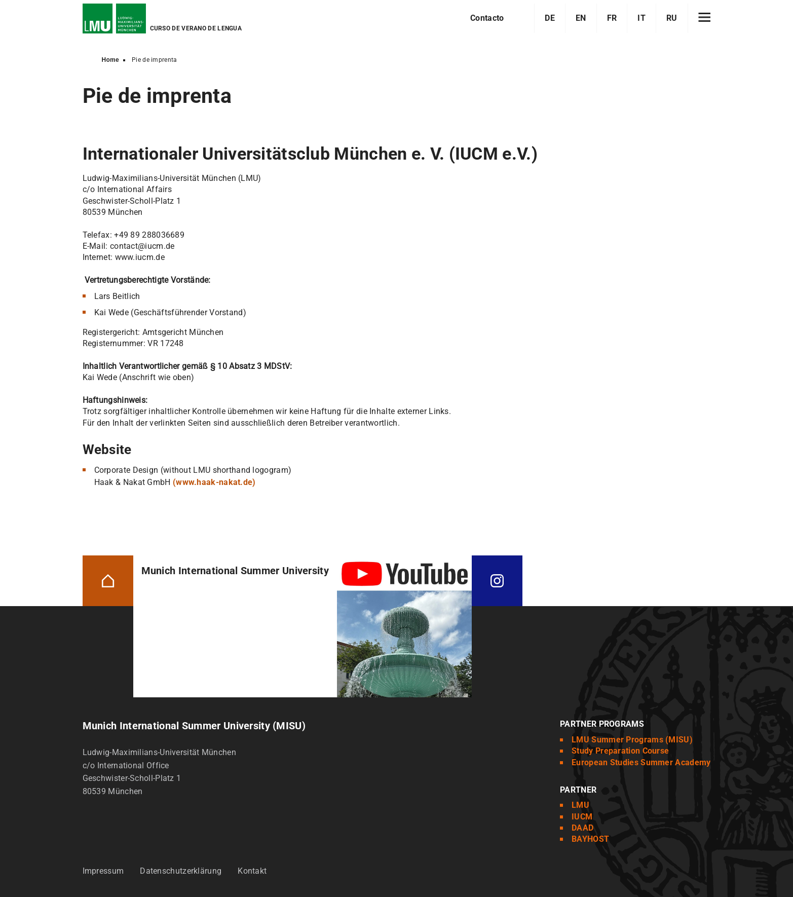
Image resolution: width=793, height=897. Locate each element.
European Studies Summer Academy (641, 762)
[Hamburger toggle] (704, 18)
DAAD (582, 828)
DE (550, 18)
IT (641, 18)
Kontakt (252, 871)
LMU (580, 805)
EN (581, 18)
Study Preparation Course (620, 751)
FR (612, 18)
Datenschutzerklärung (180, 871)
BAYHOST (590, 839)
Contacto (487, 18)
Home (111, 59)
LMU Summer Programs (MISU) (632, 739)
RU (671, 18)
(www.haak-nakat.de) (214, 482)
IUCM (582, 816)
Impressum (103, 871)
